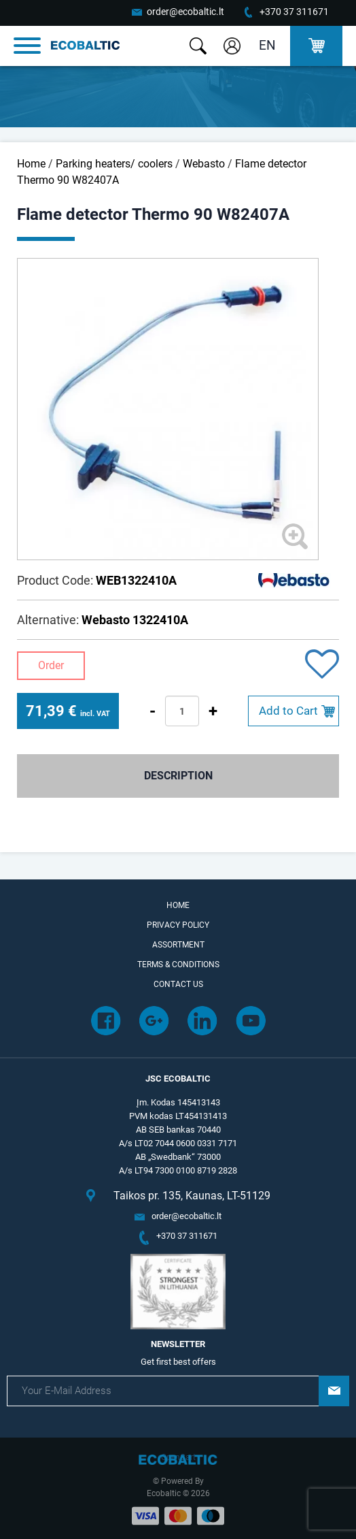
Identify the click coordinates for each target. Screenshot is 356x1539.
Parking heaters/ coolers (114, 163)
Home (31, 163)
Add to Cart (288, 710)
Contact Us (178, 984)
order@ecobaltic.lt (185, 11)
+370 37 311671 (294, 11)
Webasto (204, 163)
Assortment (178, 945)
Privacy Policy (178, 925)
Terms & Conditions (178, 964)
